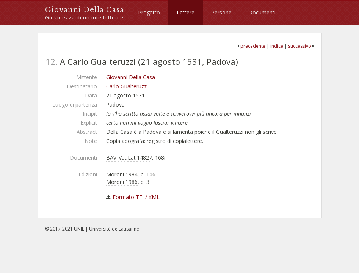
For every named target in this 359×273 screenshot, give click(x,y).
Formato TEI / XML (136, 197)
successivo (299, 46)
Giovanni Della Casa (84, 13)
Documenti (262, 12)
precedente (252, 46)
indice (276, 46)
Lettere (185, 12)
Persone (221, 12)
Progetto (149, 12)
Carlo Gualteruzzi (127, 86)
